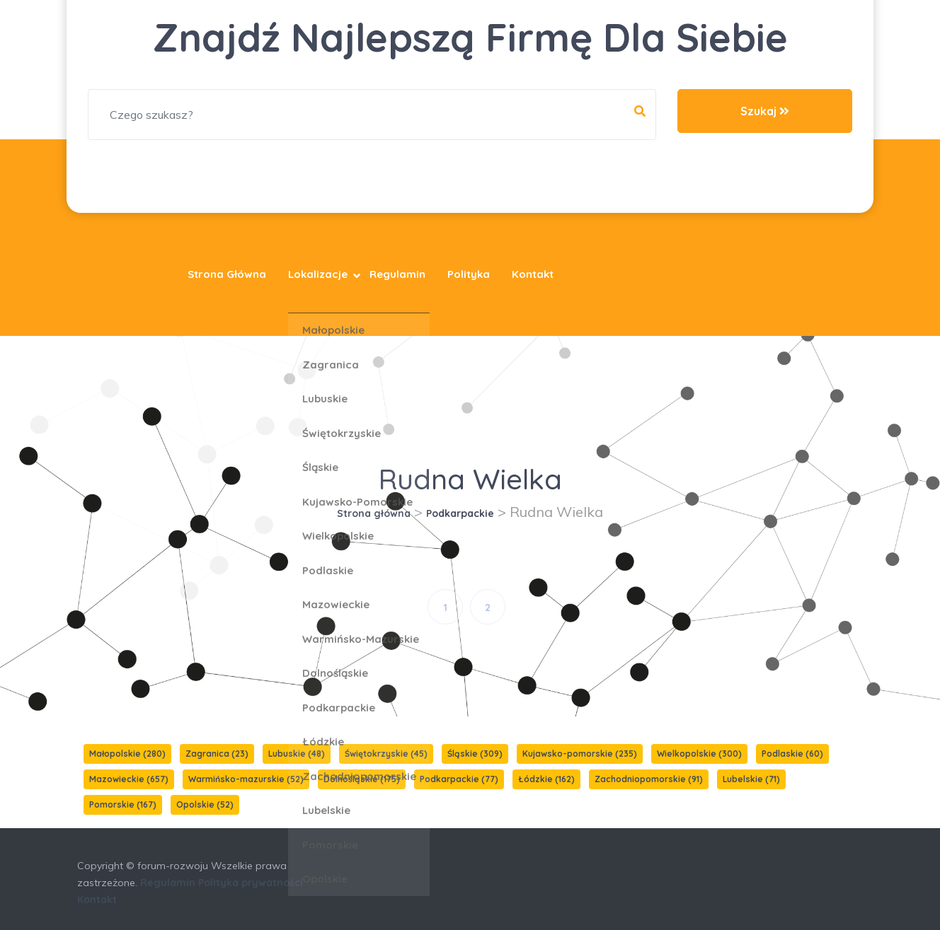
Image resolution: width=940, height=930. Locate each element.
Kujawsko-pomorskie (579, 753)
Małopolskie (127, 753)
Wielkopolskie (699, 753)
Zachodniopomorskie (649, 779)
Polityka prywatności (250, 882)
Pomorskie (122, 804)
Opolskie (205, 804)
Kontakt (533, 274)
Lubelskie (751, 779)
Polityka (468, 274)
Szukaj (764, 111)
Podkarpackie (460, 513)
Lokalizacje (318, 274)
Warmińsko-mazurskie (246, 779)
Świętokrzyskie (386, 753)
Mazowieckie (128, 779)
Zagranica (216, 753)
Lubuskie (296, 753)
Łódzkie (546, 779)
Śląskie (475, 753)
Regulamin (397, 274)
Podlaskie (792, 753)
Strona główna (227, 274)
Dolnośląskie (361, 779)
